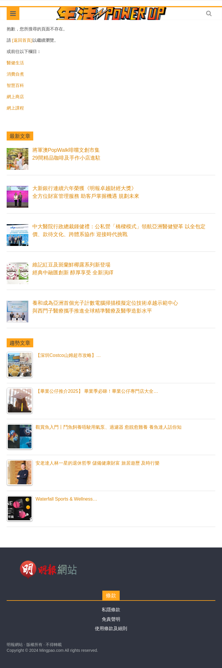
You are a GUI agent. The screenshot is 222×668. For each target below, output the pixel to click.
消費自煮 (15, 74)
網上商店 (15, 96)
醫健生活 (15, 62)
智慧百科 (15, 85)
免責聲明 (111, 619)
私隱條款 (111, 609)
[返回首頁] (22, 40)
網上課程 (15, 108)
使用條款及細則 (111, 628)
